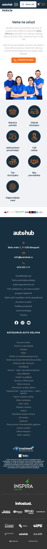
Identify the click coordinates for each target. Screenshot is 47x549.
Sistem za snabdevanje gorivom (23, 356)
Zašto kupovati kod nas (23, 284)
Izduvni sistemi (23, 428)
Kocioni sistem (23, 342)
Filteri (23, 353)
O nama (23, 315)
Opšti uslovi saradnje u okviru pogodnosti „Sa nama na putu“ (23, 299)
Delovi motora (23, 384)
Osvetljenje (23, 367)
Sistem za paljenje (23, 377)
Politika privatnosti (23, 306)
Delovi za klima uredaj (23, 397)
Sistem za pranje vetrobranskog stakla (23, 360)
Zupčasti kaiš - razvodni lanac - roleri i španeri (23, 392)
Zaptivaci (23, 421)
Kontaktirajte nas (23, 276)
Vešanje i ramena (23, 407)
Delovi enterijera (23, 400)
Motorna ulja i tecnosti (23, 363)
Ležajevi (23, 349)
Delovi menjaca (23, 431)
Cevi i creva (23, 404)
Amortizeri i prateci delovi (23, 387)
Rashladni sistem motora (23, 414)
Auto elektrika (23, 374)
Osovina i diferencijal (23, 380)
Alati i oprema (23, 435)
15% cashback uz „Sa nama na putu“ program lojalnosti (23, 291)
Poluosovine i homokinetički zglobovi (23, 424)
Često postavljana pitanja (23, 280)
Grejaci (23, 410)
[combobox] (28, 4)
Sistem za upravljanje (23, 346)
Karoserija (23, 417)
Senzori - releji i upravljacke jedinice (23, 370)
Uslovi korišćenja (23, 310)
